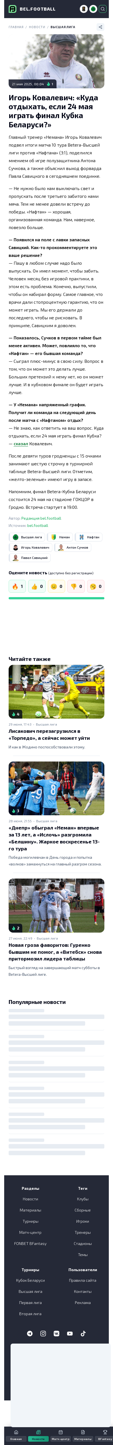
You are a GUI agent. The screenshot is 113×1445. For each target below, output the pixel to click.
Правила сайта (82, 1280)
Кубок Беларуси (30, 1280)
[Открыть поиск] (103, 9)
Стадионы (83, 1243)
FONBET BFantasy (30, 1243)
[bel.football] (32, 9)
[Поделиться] (100, 27)
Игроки (82, 1221)
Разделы (30, 1188)
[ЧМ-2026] (84, 9)
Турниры (30, 1221)
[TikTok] (83, 1333)
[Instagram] (43, 1333)
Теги (82, 1188)
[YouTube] (69, 1333)
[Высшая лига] (93, 9)
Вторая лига (30, 1313)
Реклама (83, 1302)
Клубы (83, 1198)
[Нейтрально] (56, 586)
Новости (37, 27)
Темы (83, 1254)
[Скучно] (95, 586)
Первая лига (30, 1302)
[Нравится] (36, 586)
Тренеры (83, 1232)
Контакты (83, 1291)
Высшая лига (63, 27)
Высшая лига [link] (46, 724)
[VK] (56, 1333)
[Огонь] (17, 586)
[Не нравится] (76, 586)
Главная (16, 27)
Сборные (83, 1210)
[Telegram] (29, 1333)
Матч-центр (30, 1232)
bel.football (37, 525)
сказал (21, 443)
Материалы (30, 1210)
